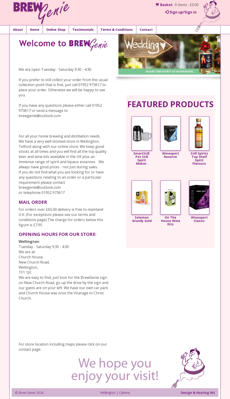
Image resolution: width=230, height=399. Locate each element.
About (18, 29)
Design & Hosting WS (198, 392)
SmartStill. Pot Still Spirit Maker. (141, 159)
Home (34, 29)
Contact (146, 29)
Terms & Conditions (117, 29)
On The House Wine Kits (170, 221)
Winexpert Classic (199, 219)
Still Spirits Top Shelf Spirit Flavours (199, 159)
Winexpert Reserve (170, 155)
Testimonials (83, 29)
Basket (164, 4)
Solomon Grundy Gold (142, 219)
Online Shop (55, 29)
